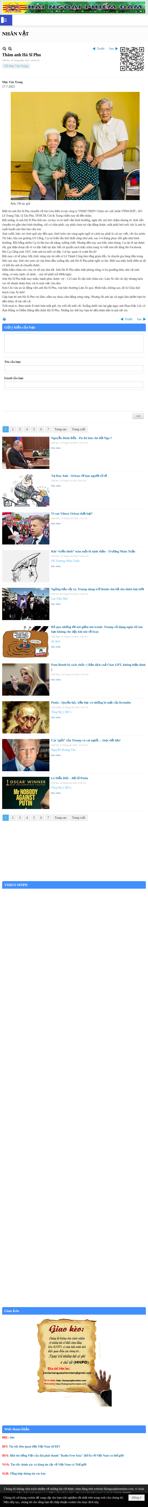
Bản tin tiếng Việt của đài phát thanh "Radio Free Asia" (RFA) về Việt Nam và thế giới (67, 1455)
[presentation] (37, 400)
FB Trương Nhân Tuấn (65, 561)
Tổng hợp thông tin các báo (28, 1473)
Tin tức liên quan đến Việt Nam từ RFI (34, 1446)
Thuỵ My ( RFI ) (61, 712)
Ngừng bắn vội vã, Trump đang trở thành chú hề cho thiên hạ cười (97, 589)
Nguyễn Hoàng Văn (63, 749)
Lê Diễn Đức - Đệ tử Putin (69, 778)
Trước (101, 48)
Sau (111, 48)
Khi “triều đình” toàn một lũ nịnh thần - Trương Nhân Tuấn (93, 551)
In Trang (4, 319)
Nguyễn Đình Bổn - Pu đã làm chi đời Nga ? (81, 438)
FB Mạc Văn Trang (16, 66)
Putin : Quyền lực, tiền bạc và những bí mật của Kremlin (91, 702)
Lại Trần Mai (59, 598)
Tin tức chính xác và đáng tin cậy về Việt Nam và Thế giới (48, 1464)
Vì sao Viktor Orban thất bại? (72, 513)
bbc (12, 1437)
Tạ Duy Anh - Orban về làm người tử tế (79, 475)
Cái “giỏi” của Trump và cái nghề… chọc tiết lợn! (86, 740)
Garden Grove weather (74, 879)
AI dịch (55, 641)
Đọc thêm (56, 448)
